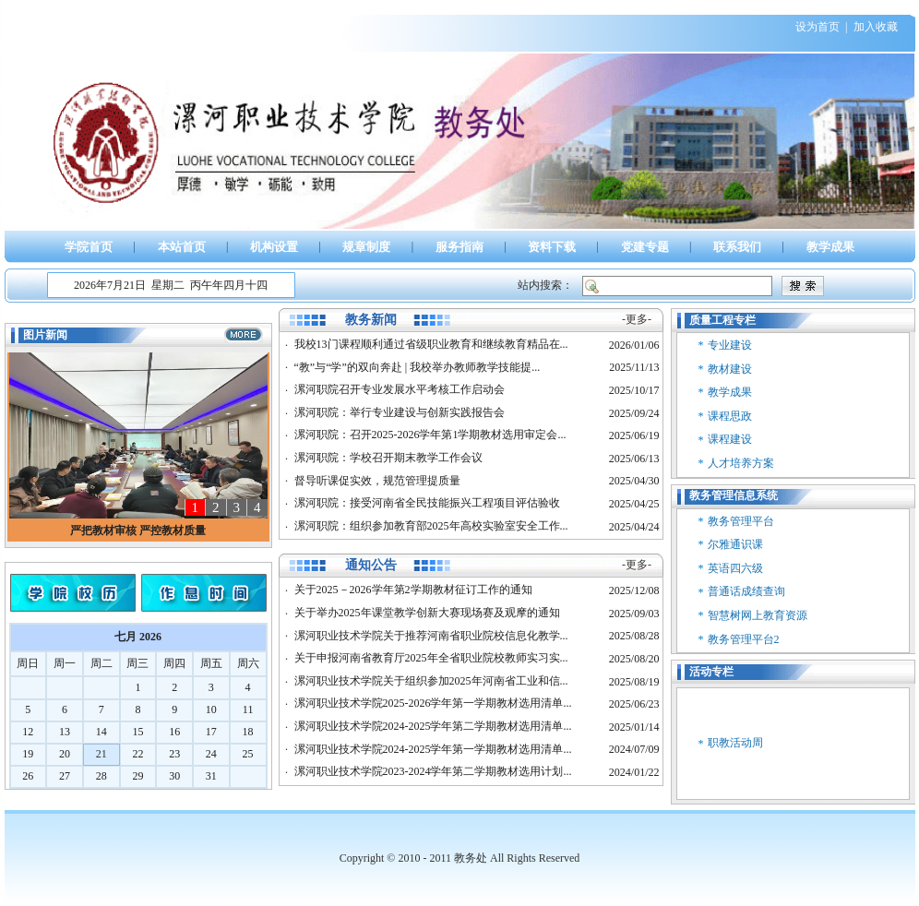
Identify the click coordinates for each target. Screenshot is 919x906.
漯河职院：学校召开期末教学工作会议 (388, 457)
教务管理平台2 (744, 639)
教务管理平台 (741, 521)
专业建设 (730, 345)
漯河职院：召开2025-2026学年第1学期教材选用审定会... (430, 434)
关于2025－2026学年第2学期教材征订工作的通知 (413, 589)
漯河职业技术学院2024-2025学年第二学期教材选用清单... (433, 726)
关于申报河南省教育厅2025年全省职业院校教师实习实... (431, 657)
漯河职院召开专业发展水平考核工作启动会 (399, 389)
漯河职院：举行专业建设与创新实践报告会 (399, 412)
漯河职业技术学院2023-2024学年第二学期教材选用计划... (433, 771)
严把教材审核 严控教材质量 (138, 530)
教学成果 (730, 392)
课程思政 (730, 416)
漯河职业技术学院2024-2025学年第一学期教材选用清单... (433, 749)
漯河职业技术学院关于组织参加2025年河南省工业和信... (431, 680)
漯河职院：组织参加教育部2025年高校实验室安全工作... (431, 525)
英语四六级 (735, 568)
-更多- (636, 319)
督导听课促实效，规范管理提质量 (377, 480)
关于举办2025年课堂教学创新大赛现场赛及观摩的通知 (427, 612)
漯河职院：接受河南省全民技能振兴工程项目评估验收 (427, 502)
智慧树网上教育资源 (757, 615)
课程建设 (730, 439)
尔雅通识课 (735, 544)
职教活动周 (735, 742)
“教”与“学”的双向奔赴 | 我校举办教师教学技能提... (417, 367)
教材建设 (730, 369)
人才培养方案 (741, 463)
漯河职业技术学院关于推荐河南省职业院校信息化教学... (431, 635)
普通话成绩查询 (746, 591)
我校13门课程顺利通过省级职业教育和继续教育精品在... (431, 344)
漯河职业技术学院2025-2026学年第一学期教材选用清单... (433, 703)
